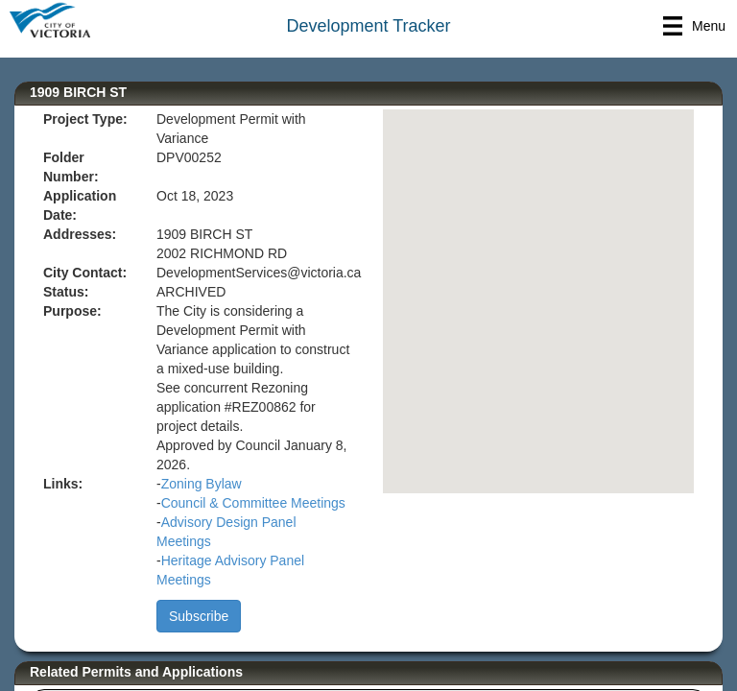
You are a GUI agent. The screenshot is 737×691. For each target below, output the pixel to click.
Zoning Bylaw (201, 483)
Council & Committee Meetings (253, 503)
